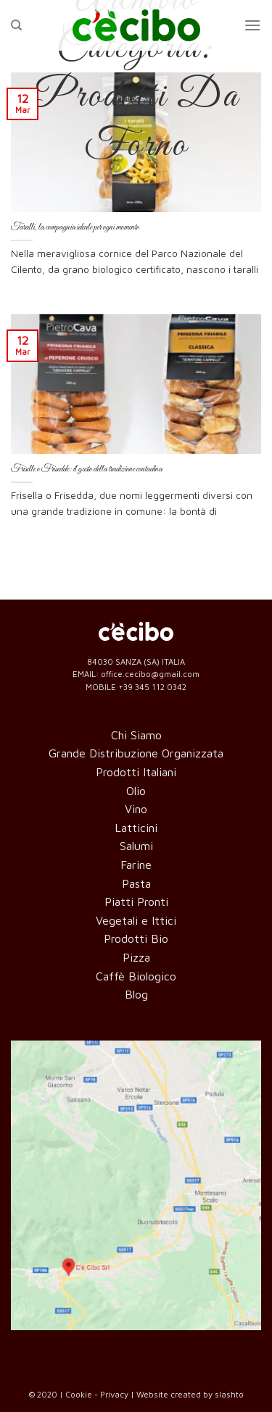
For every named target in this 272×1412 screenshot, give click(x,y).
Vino (136, 808)
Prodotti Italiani (136, 771)
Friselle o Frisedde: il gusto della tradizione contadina (86, 469)
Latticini (136, 827)
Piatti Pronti (136, 901)
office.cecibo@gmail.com (150, 673)
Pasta (136, 883)
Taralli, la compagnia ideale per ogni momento (75, 227)
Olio (136, 790)
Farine (136, 864)
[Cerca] (16, 25)
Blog (136, 994)
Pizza (136, 957)
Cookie (78, 1394)
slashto (229, 1394)
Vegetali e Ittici (136, 920)
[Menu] (252, 25)
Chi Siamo (136, 734)
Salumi (136, 845)
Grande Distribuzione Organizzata (136, 753)
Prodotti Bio (136, 938)
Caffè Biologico (136, 976)
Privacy (114, 1394)
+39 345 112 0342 (152, 687)
